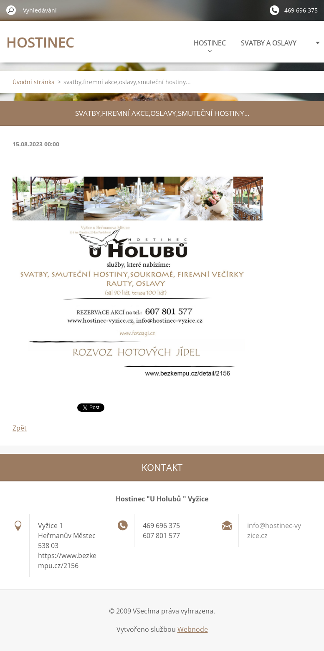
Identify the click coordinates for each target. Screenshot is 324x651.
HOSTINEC (209, 45)
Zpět (20, 428)
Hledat (11, 10)
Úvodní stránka (34, 82)
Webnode (192, 629)
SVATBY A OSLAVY (268, 43)
